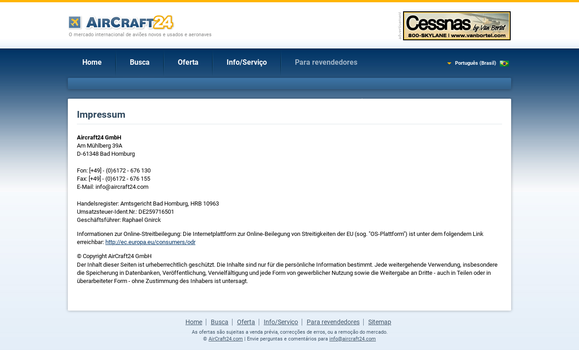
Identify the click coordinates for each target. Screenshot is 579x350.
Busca (140, 62)
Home (92, 62)
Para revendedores (326, 62)
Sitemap (379, 322)
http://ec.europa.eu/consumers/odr (150, 242)
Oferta (188, 62)
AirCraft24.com (226, 339)
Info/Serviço (247, 62)
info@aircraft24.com (352, 339)
